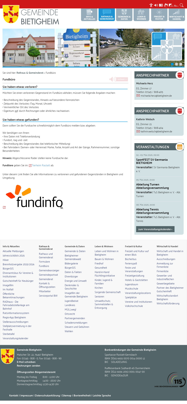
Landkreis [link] (70, 304)
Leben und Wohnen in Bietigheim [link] (106, 253)
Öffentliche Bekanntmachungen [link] (13, 295)
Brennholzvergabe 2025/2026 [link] (18, 264)
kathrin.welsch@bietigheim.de (156, 131)
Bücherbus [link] (130, 258)
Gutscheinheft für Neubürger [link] (18, 280)
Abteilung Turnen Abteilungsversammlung (152, 185)
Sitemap (66, 395)
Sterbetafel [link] (8, 333)
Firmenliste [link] (162, 271)
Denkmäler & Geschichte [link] (72, 287)
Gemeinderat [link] (46, 279)
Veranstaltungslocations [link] (138, 292)
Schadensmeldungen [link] (76, 322)
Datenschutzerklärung (47, 395)
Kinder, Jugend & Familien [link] (103, 281)
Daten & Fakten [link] (73, 271)
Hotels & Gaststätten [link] (136, 279)
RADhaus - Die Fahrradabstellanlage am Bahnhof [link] (16, 305)
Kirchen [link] (99, 287)
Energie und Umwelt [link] (76, 280)
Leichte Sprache (102, 395)
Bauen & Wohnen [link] (104, 258)
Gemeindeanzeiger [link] (49, 270)
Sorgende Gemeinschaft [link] (108, 292)
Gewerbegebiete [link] (166, 283)
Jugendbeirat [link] (71, 300)
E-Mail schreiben (26, 361)
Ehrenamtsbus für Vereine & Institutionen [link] (18, 274)
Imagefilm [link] (8, 285)
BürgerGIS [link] (8, 268)
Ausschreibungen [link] (166, 258)
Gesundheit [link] (101, 267)
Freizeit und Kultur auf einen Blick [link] (137, 253)
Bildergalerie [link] (71, 263)
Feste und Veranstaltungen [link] (134, 269)
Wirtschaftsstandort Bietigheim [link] (167, 297)
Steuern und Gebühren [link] (77, 326)
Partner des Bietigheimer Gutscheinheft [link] (170, 289)
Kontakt (13, 395)
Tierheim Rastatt (41, 165)
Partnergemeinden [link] (75, 318)
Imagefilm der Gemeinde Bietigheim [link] (76, 294)
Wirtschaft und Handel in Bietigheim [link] (170, 253)
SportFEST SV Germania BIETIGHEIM (152, 161)
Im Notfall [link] (8, 289)
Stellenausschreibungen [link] (15, 321)
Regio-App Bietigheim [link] (14, 317)
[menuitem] (151, 5)
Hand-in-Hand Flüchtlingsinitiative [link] (105, 273)
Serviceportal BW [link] (48, 295)
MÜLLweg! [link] (70, 309)
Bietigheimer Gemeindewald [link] (73, 257)
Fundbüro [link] (44, 265)
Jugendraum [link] (131, 284)
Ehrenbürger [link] (71, 276)
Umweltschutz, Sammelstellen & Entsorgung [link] (104, 304)
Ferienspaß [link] (131, 263)
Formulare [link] (44, 261)
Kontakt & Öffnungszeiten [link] (47, 285)
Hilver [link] (6, 259)
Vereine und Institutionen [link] (138, 301)
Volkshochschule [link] (134, 305)
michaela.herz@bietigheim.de (156, 95)
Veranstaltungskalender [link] (15, 338)
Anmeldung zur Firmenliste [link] (165, 265)
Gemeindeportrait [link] (48, 274)
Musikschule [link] (131, 288)
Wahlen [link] (69, 331)
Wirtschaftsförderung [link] (168, 303)
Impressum (26, 395)
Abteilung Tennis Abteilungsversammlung (152, 210)
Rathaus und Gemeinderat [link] (46, 255)
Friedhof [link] (99, 263)
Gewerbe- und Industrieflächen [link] (165, 277)
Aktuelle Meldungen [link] (13, 251)
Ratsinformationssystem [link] (16, 312)
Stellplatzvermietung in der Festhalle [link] (17, 327)
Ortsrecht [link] (70, 313)
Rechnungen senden (28, 365)
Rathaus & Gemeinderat (30, 72)
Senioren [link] (99, 296)
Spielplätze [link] (131, 297)
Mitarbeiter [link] (45, 291)
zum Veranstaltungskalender (154, 229)
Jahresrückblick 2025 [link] (14, 255)
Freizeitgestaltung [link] (134, 275)
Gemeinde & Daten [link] (75, 251)
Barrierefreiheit (82, 395)
